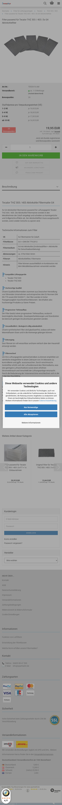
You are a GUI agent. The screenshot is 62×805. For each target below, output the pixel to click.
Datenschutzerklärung (47, 401)
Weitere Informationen (31, 423)
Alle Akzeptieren (31, 414)
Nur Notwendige (31, 407)
